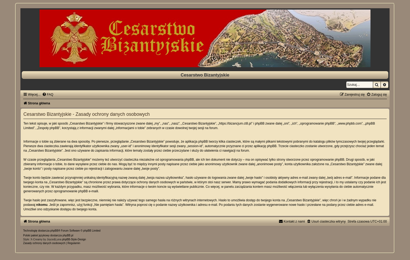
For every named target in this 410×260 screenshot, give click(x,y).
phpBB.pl (68, 235)
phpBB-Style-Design (74, 239)
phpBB (54, 230)
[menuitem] (47, 94)
